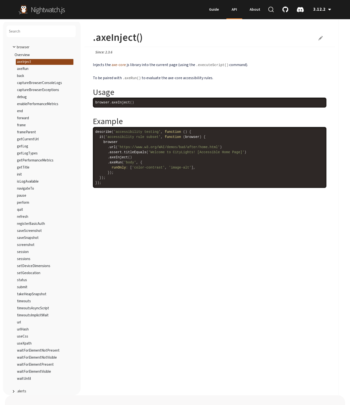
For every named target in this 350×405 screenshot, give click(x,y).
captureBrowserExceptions (38, 90)
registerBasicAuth (31, 223)
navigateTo (25, 188)
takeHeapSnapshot (31, 294)
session (23, 251)
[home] (42, 9)
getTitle (23, 167)
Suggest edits (320, 38)
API (234, 9)
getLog (22, 146)
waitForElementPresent (35, 364)
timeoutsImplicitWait (33, 315)
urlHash (23, 329)
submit (22, 287)
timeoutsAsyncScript (33, 308)
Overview (22, 55)
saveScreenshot (29, 230)
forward (23, 118)
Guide (214, 9)
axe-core (119, 65)
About (255, 9)
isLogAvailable (28, 181)
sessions (23, 259)
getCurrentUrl (28, 139)
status (22, 280)
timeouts (24, 301)
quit (20, 209)
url (19, 322)
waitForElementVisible (34, 371)
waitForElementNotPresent (38, 350)
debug (22, 97)
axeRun (22, 68)
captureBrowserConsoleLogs (39, 82)
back (20, 75)
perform (23, 202)
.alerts (21, 391)
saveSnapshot (28, 237)
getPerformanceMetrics (35, 160)
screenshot (26, 244)
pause (21, 195)
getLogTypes (27, 153)
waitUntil (24, 378)
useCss (22, 336)
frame (21, 125)
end (20, 111)
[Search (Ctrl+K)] (271, 9)
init (19, 174)
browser (23, 47)
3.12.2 (322, 9)
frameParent (26, 132)
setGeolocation (28, 273)
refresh (22, 216)
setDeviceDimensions (33, 266)
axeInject (24, 61)
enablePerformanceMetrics (37, 104)
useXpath (24, 343)
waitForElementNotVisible (37, 357)
